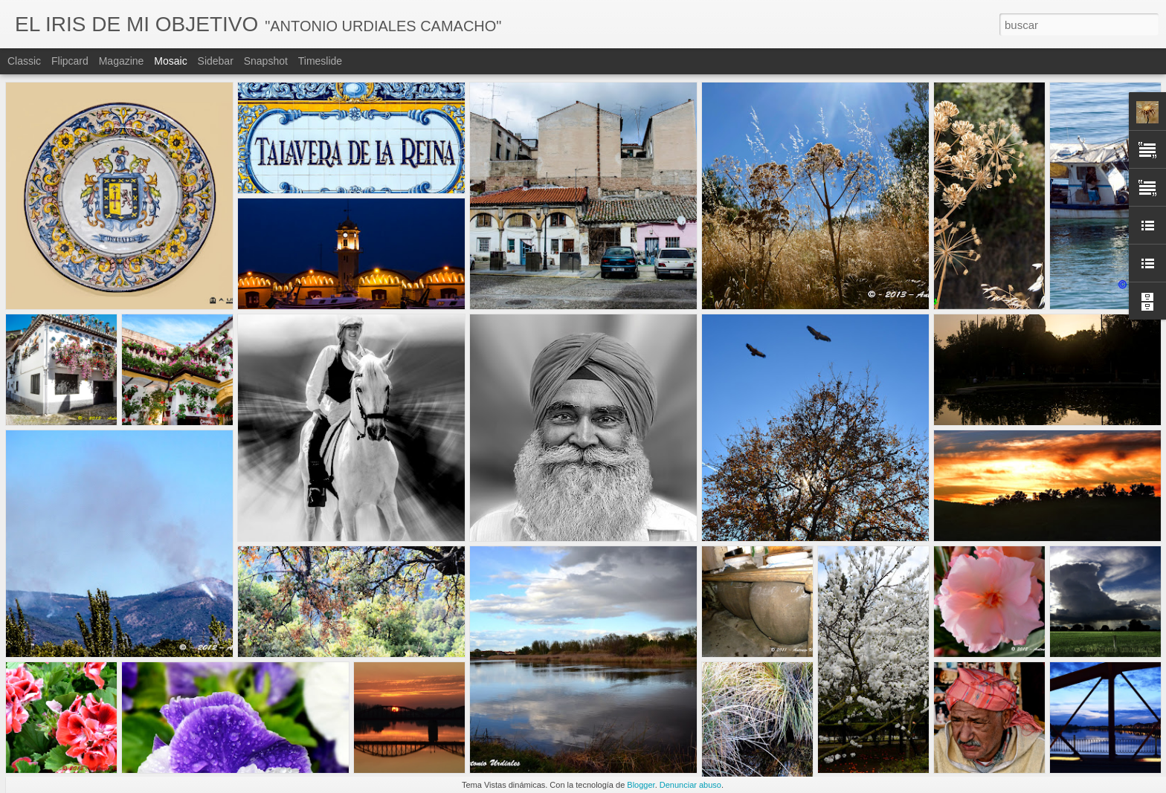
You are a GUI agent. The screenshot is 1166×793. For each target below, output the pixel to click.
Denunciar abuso (690, 784)
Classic (24, 61)
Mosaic (170, 61)
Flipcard (69, 61)
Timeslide (320, 61)
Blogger (640, 784)
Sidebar (215, 61)
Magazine (121, 61)
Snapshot (266, 61)
